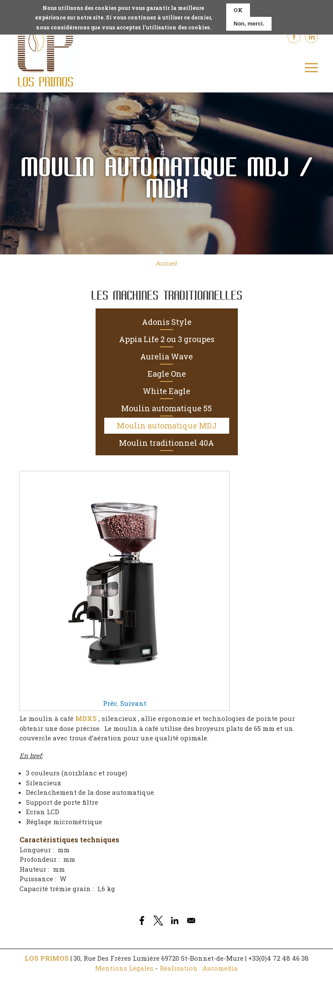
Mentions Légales (124, 968)
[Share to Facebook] (141, 920)
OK (238, 7)
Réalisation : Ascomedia (199, 968)
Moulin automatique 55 (166, 408)
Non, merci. (249, 21)
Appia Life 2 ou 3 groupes (167, 339)
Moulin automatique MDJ (167, 425)
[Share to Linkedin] (174, 920)
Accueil (166, 263)
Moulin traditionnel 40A (166, 443)
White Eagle (166, 391)
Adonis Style (167, 322)
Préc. (110, 703)
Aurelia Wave (166, 356)
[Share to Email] (191, 920)
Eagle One (166, 373)
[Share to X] (158, 920)
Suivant (133, 703)
